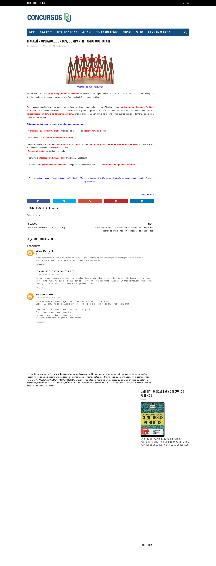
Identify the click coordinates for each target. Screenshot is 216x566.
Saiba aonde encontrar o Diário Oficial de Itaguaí (171, 345)
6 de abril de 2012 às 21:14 (48, 281)
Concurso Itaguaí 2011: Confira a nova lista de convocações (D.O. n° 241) (172, 394)
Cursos (127, 32)
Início (29, 3)
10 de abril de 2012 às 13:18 (49, 307)
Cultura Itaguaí (62, 46)
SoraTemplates (41, 562)
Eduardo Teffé (44, 257)
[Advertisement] (134, 17)
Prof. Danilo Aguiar (151, 326)
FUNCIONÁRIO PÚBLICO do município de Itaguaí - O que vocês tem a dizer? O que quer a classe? (173, 379)
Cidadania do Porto (159, 32)
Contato (42, 3)
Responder (40, 272)
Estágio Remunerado (107, 32)
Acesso (140, 32)
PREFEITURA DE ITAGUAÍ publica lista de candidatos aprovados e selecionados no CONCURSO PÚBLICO (173, 363)
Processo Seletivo (67, 32)
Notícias (86, 32)
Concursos (46, 32)
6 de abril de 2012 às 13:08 (48, 261)
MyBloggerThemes (55, 562)
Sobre (35, 3)
